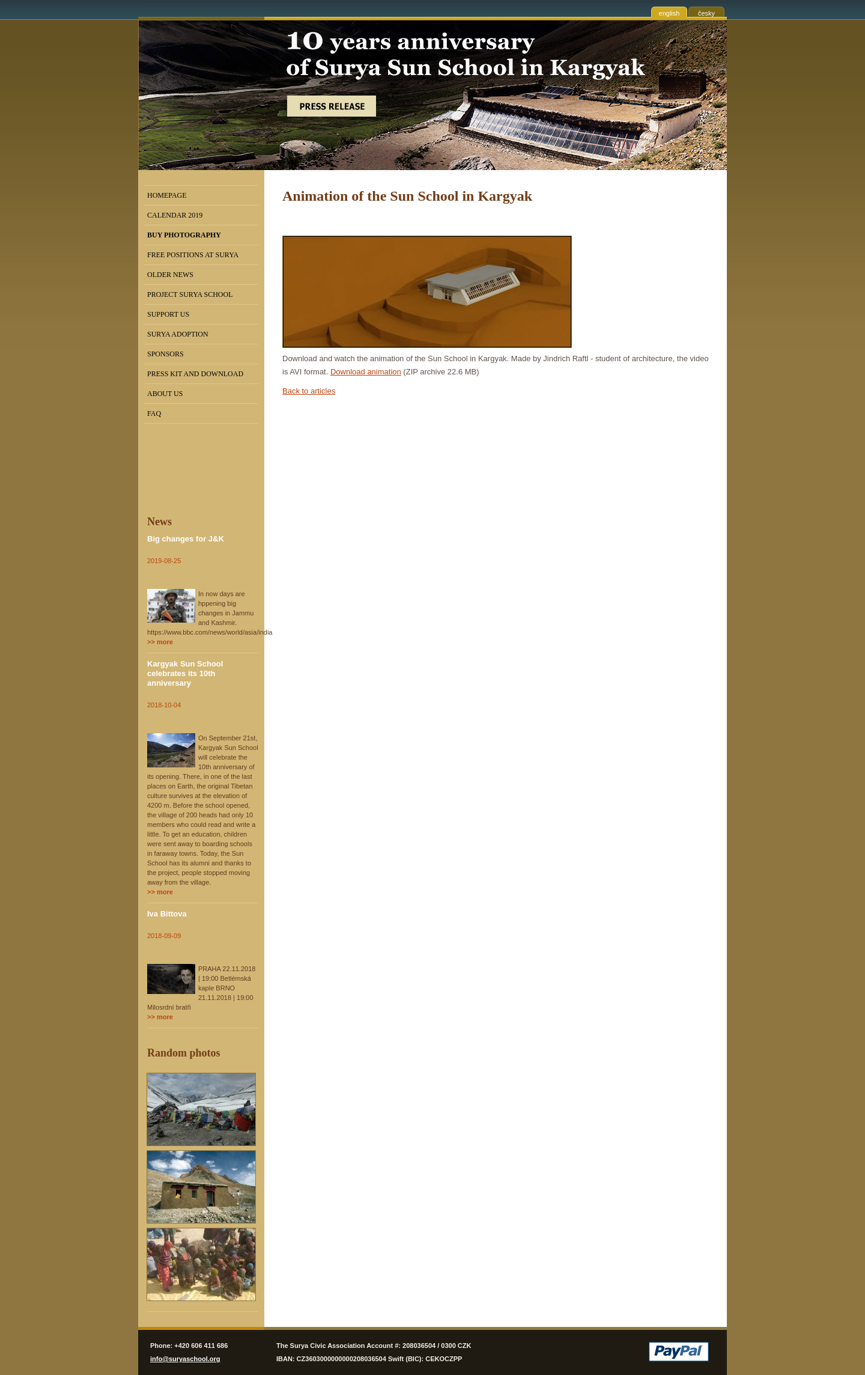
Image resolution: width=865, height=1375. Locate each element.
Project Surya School (190, 294)
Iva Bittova (167, 913)
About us (165, 393)
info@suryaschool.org (185, 1358)
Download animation (365, 371)
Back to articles (308, 390)
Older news (170, 274)
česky (706, 13)
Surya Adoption (177, 334)
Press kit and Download (195, 374)
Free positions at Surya (192, 255)
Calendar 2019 (174, 215)
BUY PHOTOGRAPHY (184, 235)
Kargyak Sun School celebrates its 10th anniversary (185, 673)
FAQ (154, 413)
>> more (160, 641)
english (669, 13)
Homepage (167, 195)
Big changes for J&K (185, 538)
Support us (168, 314)
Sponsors (165, 354)
